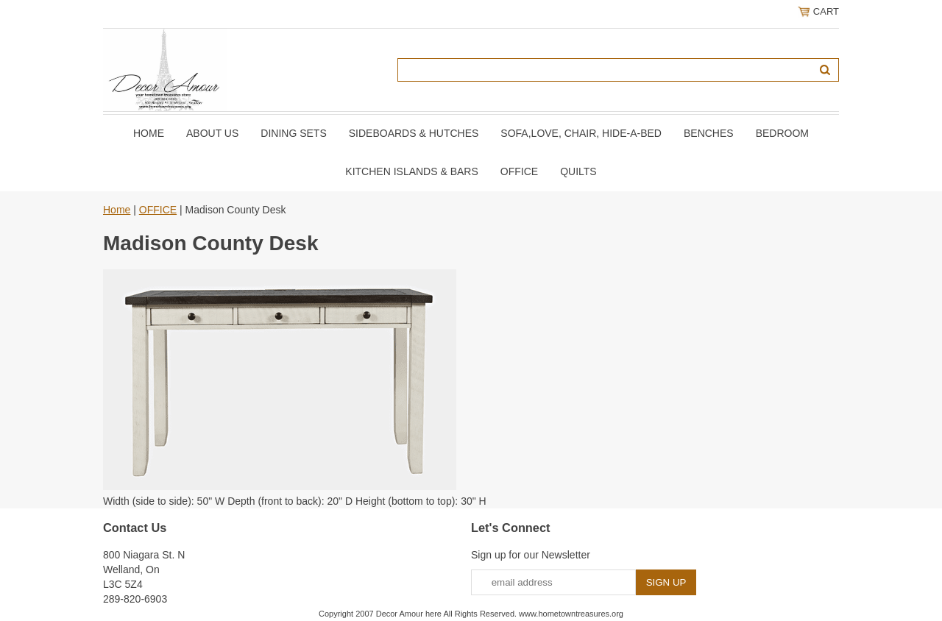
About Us (212, 133)
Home (148, 133)
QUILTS (578, 171)
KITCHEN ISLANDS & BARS (411, 171)
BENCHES (709, 133)
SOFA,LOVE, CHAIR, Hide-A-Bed (581, 133)
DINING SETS (293, 133)
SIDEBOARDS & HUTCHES (414, 133)
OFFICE (519, 171)
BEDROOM (782, 133)
